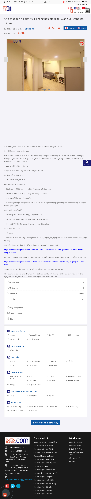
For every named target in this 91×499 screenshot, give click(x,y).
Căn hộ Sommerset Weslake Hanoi (46, 452)
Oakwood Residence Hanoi (44, 456)
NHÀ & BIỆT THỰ (75, 449)
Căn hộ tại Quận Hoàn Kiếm (44, 480)
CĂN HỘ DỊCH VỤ (75, 442)
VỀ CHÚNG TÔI (74, 458)
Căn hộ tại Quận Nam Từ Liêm (45, 463)
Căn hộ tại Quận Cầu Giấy (43, 490)
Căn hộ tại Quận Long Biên (43, 476)
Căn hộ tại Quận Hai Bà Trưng (45, 483)
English (81, 28)
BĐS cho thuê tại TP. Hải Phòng (45, 442)
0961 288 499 (78, 12)
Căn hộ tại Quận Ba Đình (43, 494)
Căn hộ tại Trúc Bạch (41, 466)
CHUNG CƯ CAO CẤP (77, 445)
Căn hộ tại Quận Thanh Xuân (44, 470)
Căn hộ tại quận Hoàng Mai (44, 459)
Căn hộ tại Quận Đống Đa (43, 487)
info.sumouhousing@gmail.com (18, 479)
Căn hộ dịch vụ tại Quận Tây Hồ (45, 473)
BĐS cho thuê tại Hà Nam (43, 445)
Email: (39, 2)
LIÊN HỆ (72, 462)
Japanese (70, 28)
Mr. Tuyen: (13, 2)
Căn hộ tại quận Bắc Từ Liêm (44, 449)
